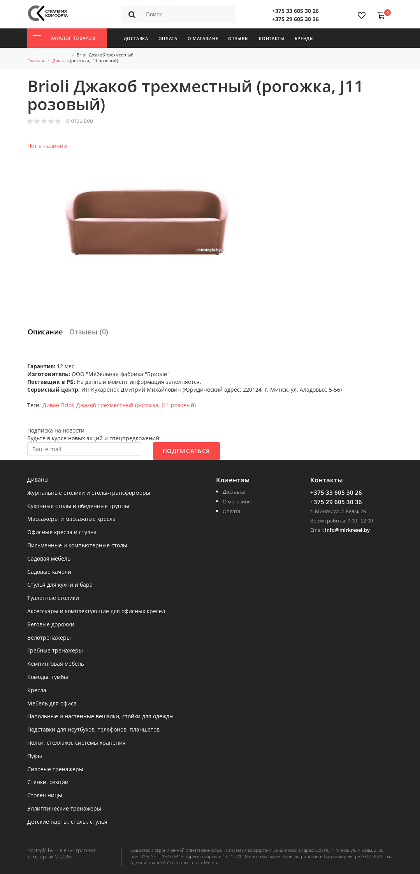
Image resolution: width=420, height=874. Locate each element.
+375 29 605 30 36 (295, 19)
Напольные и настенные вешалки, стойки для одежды (100, 716)
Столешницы (44, 795)
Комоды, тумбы (47, 677)
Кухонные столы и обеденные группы (78, 506)
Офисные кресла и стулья (62, 532)
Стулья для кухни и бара (60, 585)
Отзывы (238, 38)
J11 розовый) (179, 405)
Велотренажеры (49, 638)
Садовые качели (49, 572)
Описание (45, 331)
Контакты (271, 38)
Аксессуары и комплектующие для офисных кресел (96, 611)
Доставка (136, 38)
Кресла (36, 690)
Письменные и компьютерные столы (77, 545)
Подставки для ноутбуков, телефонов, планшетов (93, 729)
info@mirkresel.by (347, 529)
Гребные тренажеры (55, 650)
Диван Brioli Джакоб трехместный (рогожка (100, 405)
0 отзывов (79, 121)
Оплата (167, 38)
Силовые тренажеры (55, 769)
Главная (35, 60)
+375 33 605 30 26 (295, 10)
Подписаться (186, 451)
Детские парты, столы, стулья (67, 822)
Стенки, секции (48, 782)
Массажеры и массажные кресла (71, 519)
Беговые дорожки (50, 624)
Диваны (60, 60)
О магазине (203, 38)
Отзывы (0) (88, 331)
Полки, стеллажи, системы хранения (76, 743)
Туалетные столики (53, 598)
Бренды (304, 38)
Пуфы (34, 756)
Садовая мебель (48, 559)
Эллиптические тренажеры (64, 808)
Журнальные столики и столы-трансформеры (88, 493)
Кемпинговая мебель (55, 664)
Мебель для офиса (52, 703)
